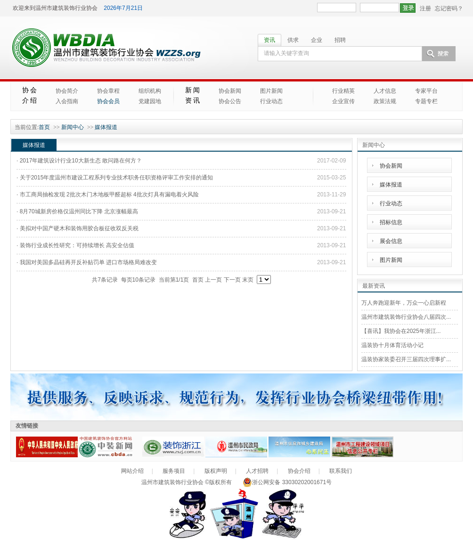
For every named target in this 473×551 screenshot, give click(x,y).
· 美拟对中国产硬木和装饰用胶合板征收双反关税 (77, 228)
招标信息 (391, 222)
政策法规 (385, 101)
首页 (44, 127)
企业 (316, 40)
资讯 (269, 40)
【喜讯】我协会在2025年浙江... (401, 331)
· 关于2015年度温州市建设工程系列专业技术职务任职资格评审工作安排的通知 (114, 177)
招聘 (340, 40)
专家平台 (426, 91)
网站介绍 (132, 471)
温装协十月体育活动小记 (392, 345)
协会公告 (230, 101)
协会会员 (108, 101)
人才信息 (385, 91)
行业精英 (343, 91)
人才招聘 (257, 471)
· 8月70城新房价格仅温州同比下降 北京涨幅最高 (77, 211)
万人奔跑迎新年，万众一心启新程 (403, 303)
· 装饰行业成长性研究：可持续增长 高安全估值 (75, 245)
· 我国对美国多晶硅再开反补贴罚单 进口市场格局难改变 (86, 262)
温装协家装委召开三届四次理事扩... (406, 359)
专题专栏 (426, 101)
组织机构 (150, 91)
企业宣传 (343, 101)
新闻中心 (72, 127)
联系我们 (340, 471)
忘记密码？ (449, 8)
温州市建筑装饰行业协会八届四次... (406, 317)
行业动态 (271, 101)
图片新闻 (271, 91)
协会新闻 (230, 91)
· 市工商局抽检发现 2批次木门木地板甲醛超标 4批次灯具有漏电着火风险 (107, 194)
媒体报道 (106, 127)
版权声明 (215, 471)
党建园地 (150, 101)
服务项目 (174, 471)
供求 (293, 40)
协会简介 (67, 91)
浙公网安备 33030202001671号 (287, 482)
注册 (425, 8)
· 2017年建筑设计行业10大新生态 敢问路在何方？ (79, 160)
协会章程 (108, 91)
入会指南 (67, 101)
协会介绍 (299, 471)
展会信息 (391, 241)
